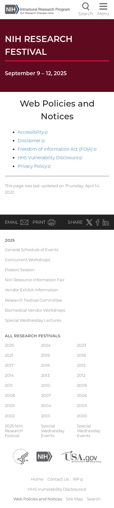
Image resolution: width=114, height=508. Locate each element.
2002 (10, 415)
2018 (81, 355)
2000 (82, 415)
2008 (10, 395)
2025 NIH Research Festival (14, 430)
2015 (81, 365)
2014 (9, 375)
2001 (45, 415)
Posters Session (20, 269)
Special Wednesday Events (52, 430)
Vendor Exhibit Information (31, 289)
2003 (82, 405)
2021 (9, 355)
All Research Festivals (32, 335)
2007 (46, 395)
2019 (45, 355)
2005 (10, 405)
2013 (45, 375)
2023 (81, 345)
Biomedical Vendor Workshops (35, 310)
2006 (82, 395)
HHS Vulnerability (50, 157)
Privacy (34, 166)
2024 (46, 345)
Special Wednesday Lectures (33, 320)
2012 (81, 375)
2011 (9, 385)
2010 (45, 385)
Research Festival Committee (33, 300)
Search (94, 498)
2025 (10, 240)
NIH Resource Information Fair (34, 279)
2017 (9, 365)
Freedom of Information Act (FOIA (57, 149)
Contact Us (58, 479)
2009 (82, 385)
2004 (46, 405)
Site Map (74, 498)
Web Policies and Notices (37, 498)
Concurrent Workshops (27, 259)
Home (37, 479)
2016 (45, 365)
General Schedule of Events (31, 249)
